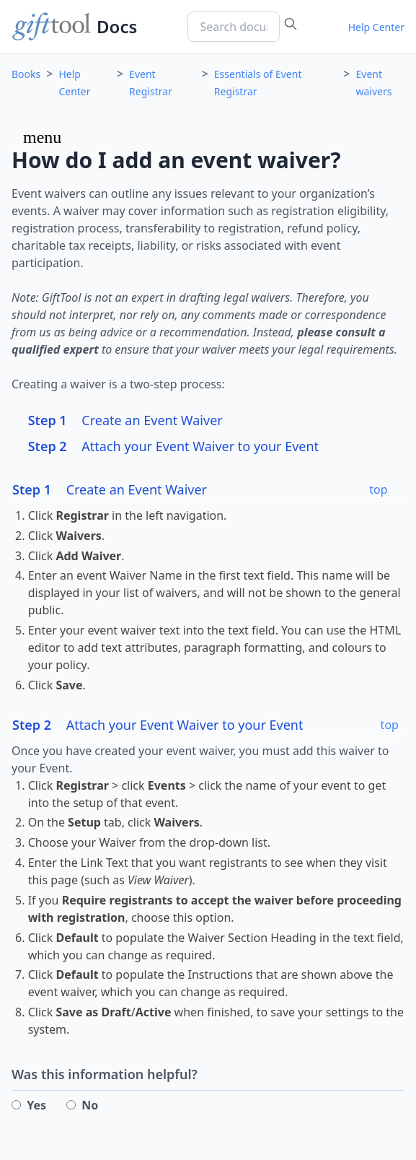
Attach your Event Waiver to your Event (173, 446)
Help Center (376, 27)
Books (26, 74)
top (378, 489)
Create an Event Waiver (125, 420)
